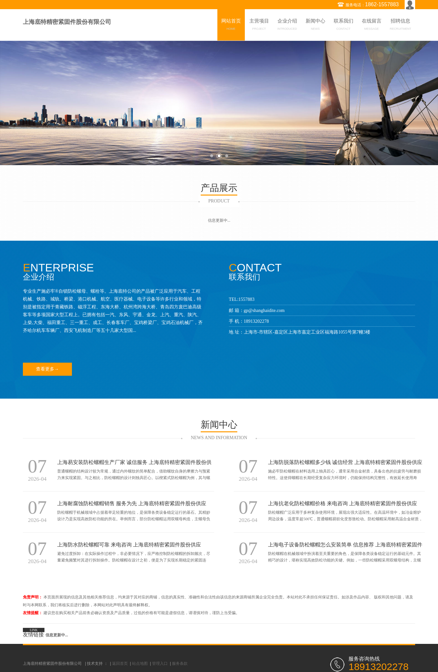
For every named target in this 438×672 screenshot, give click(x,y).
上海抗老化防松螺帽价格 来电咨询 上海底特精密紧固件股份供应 (342, 503)
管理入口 (160, 663)
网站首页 (231, 25)
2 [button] (219, 156)
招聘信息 (401, 25)
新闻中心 (315, 25)
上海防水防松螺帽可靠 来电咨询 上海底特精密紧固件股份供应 (129, 544)
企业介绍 (287, 25)
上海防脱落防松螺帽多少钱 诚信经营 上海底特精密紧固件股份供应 (345, 462)
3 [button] (226, 156)
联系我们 (343, 25)
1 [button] (211, 156)
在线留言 (371, 25)
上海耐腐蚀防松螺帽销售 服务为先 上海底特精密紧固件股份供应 (131, 503)
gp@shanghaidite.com (264, 310)
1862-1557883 (382, 4)
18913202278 (256, 321)
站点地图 (140, 663)
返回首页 (120, 663)
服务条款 (180, 663)
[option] (219, 103)
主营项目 (259, 25)
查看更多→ (47, 369)
